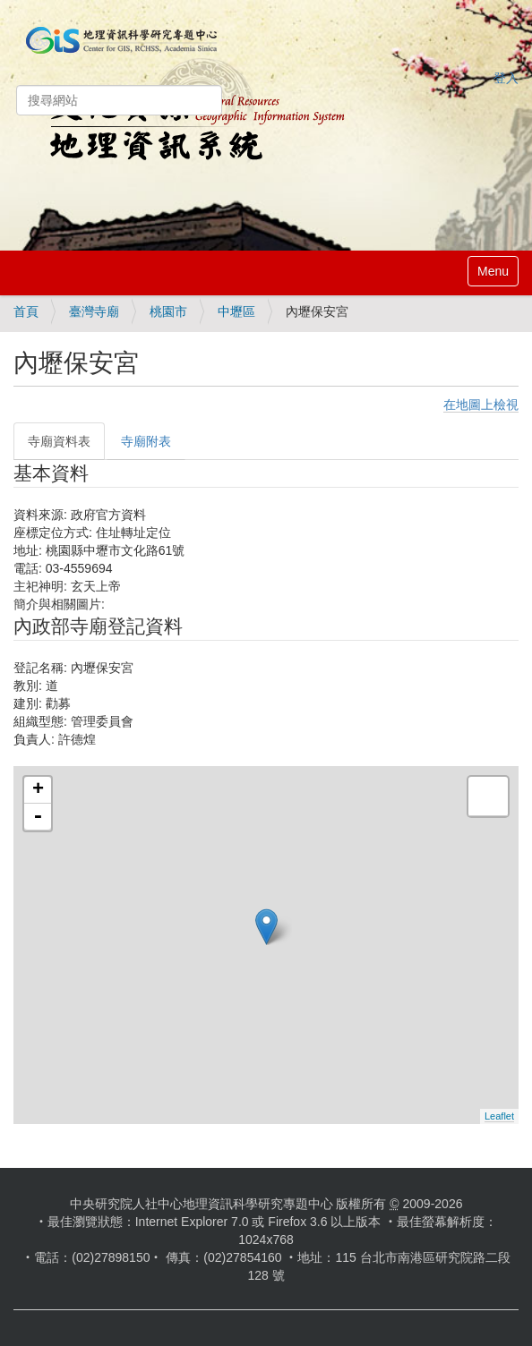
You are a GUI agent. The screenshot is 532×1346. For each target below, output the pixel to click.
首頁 (26, 311)
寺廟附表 (146, 441)
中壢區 (236, 311)
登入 (506, 78)
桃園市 (168, 311)
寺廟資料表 (59, 441)
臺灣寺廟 (94, 311)
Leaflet (499, 1116)
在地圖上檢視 (481, 404)
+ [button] (38, 790)
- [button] (37, 817)
